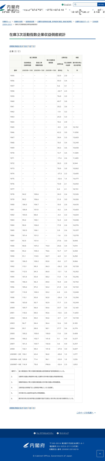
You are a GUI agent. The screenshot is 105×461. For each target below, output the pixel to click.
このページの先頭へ (85, 413)
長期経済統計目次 (16, 46)
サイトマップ (64, 433)
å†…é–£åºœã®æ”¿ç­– (11, 11)
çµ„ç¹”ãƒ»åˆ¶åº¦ (33, 10)
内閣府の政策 (18, 21)
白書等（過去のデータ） (82, 21)
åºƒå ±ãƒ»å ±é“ (56, 10)
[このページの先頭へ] (100, 453)
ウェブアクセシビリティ (45, 433)
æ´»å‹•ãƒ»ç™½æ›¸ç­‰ (80, 12)
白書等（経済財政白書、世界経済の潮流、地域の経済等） (54, 21)
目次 (26, 46)
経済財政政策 (30, 21)
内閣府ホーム (6, 21)
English (67, 4)
